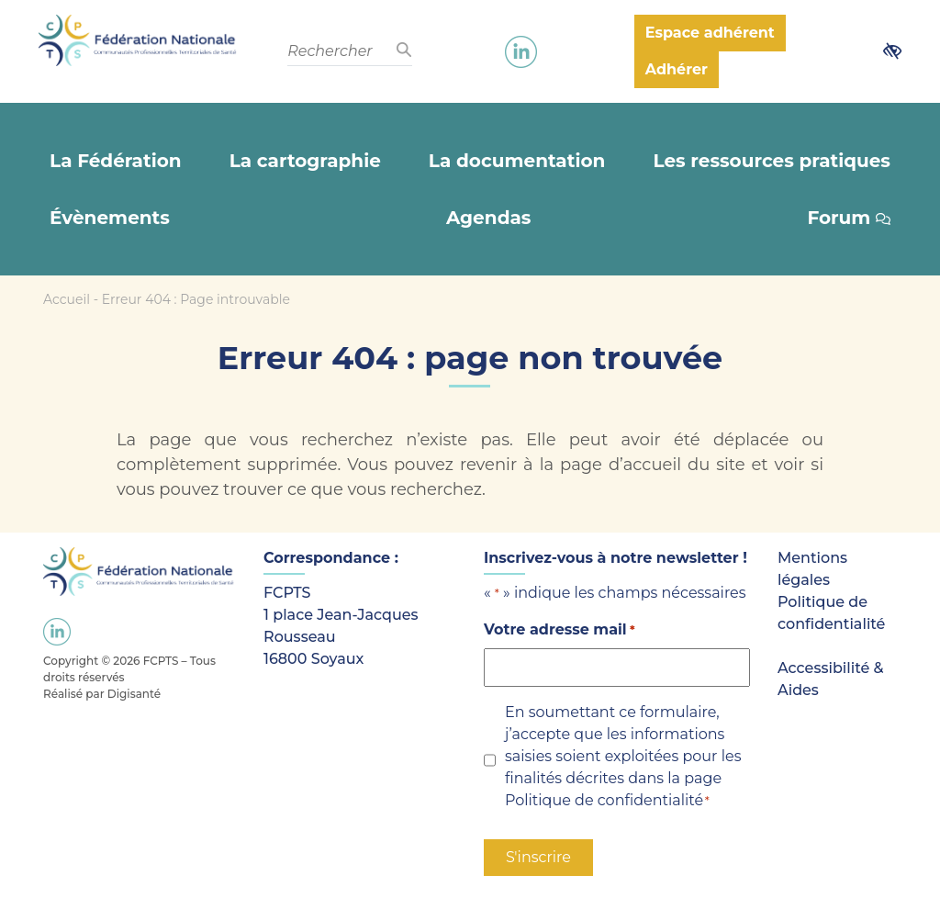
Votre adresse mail (559, 630)
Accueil (66, 299)
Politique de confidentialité (604, 800)
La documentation (517, 161)
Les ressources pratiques (771, 161)
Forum (848, 218)
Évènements (110, 218)
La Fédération (116, 161)
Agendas (489, 218)
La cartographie (305, 161)
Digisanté (134, 694)
